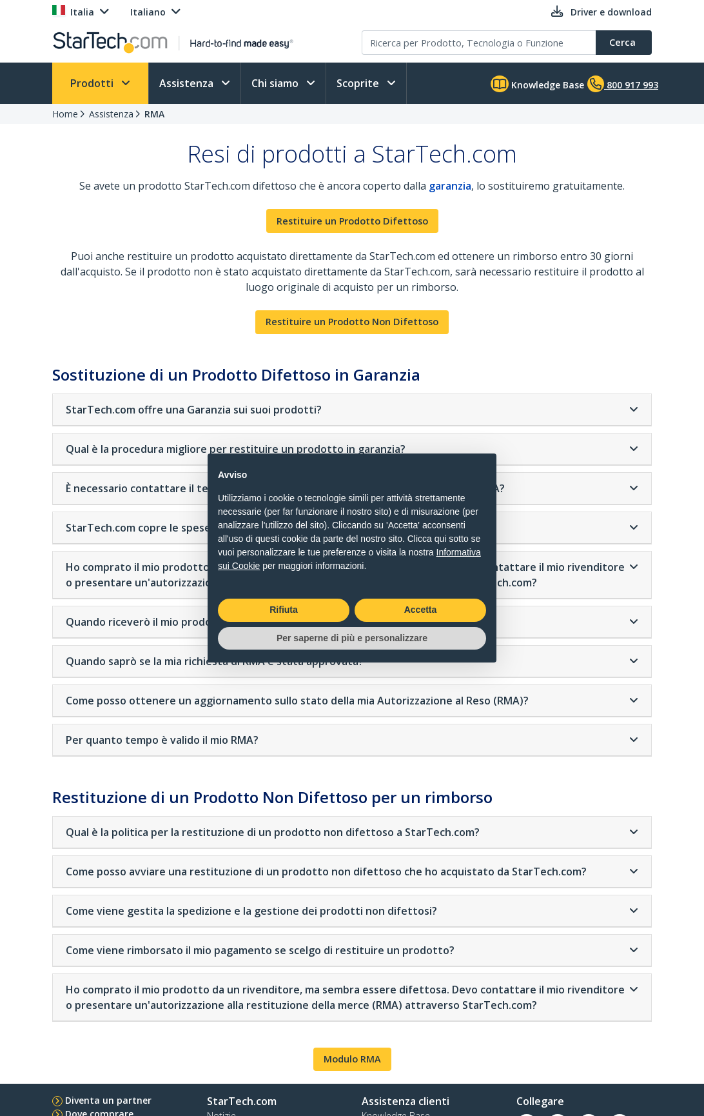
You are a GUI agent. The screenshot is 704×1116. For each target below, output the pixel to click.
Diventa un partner (108, 1100)
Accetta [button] (420, 609)
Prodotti (93, 83)
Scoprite (359, 83)
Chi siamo (276, 83)
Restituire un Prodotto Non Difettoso (352, 321)
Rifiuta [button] (283, 609)
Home (65, 114)
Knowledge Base (537, 83)
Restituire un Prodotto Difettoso (352, 221)
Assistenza (187, 83)
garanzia (450, 186)
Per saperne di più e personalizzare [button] (352, 638)
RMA (154, 114)
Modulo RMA (352, 1059)
